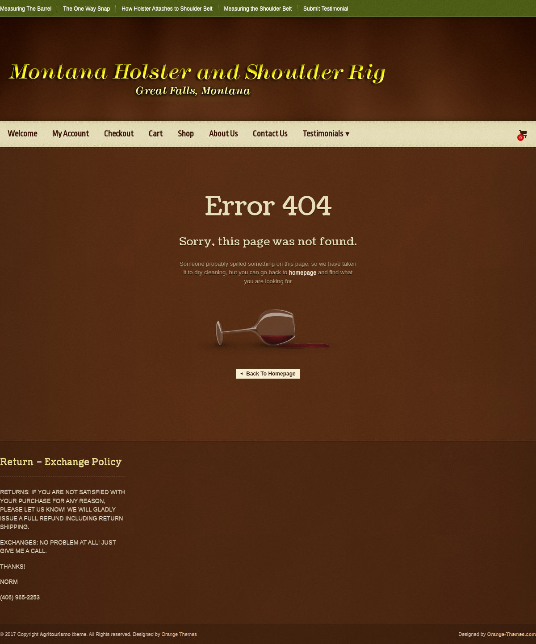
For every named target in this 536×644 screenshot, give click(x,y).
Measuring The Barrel (25, 8)
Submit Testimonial (325, 8)
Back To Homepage (267, 374)
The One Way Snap (86, 8)
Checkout (119, 133)
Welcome (22, 133)
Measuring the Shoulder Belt (258, 8)
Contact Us (270, 133)
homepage (302, 272)
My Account (70, 133)
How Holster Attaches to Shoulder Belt (166, 8)
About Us (223, 133)
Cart (156, 133)
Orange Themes (179, 633)
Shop (186, 133)
